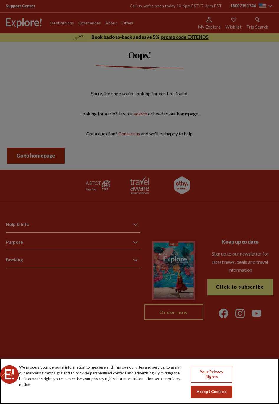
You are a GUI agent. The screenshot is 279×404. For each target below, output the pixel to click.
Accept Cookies (212, 391)
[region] (139, 381)
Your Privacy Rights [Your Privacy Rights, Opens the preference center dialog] (212, 374)
